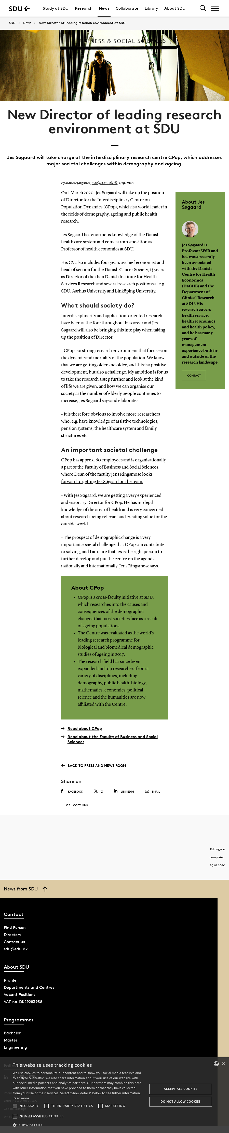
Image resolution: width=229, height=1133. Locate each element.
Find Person (15, 927)
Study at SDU (56, 8)
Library (151, 8)
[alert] (114, 1095)
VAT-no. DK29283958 (23, 1001)
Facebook (72, 791)
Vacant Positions (19, 994)
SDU (12, 22)
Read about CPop (81, 728)
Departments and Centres (29, 987)
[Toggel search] (203, 8)
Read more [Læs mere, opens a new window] (21, 1098)
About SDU (174, 8)
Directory (12, 934)
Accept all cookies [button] (180, 1089)
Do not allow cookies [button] (180, 1101)
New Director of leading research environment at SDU (82, 23)
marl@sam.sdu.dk (104, 183)
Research (83, 8)
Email (152, 791)
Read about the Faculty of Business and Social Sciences (109, 739)
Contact (194, 375)
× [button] (223, 1063)
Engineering (15, 1047)
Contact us (14, 941)
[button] (15, 1106)
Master (10, 1040)
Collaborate (127, 8)
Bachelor (12, 1033)
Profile (10, 980)
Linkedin (124, 791)
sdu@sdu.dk (16, 949)
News (104, 8)
